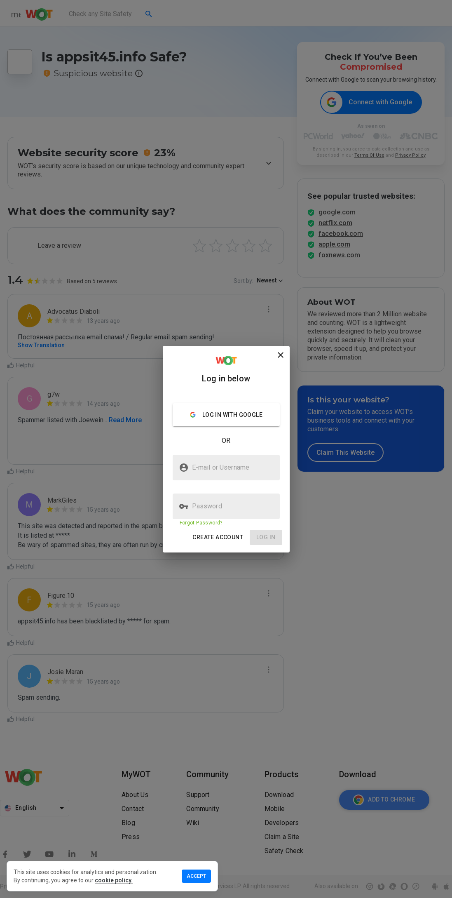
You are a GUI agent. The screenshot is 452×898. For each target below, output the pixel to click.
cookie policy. (114, 880)
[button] (217, 537)
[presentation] (226, 449)
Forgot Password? (201, 523)
